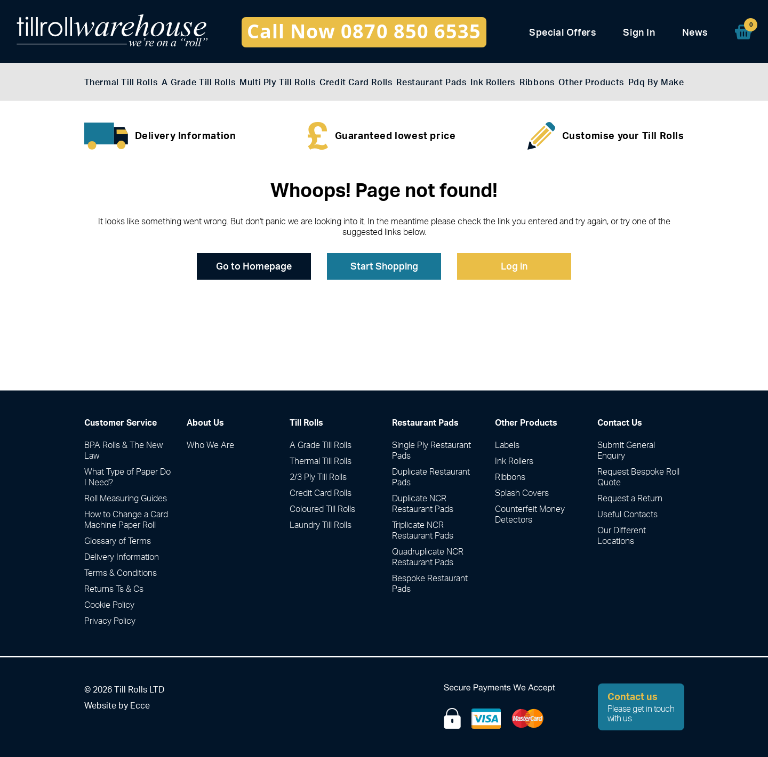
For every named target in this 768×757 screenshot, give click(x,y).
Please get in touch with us (641, 706)
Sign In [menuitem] (639, 32)
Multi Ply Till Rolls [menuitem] (277, 82)
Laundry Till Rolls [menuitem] (320, 524)
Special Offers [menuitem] (562, 32)
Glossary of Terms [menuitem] (117, 540)
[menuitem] (743, 31)
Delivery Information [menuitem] (121, 556)
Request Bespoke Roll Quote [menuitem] (638, 476)
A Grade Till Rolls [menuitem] (198, 82)
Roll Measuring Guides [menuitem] (125, 498)
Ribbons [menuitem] (536, 82)
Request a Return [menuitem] (629, 498)
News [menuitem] (695, 32)
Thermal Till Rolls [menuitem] (121, 82)
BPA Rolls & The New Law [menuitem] (123, 450)
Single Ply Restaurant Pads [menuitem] (431, 450)
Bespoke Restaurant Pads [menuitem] (430, 583)
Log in (514, 266)
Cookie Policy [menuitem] (109, 604)
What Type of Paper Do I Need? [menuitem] (127, 476)
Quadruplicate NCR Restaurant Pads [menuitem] (427, 556)
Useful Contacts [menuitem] (627, 514)
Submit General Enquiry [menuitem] (626, 450)
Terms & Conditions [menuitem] (120, 572)
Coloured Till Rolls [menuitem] (322, 508)
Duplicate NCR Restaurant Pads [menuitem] (422, 503)
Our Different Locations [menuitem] (621, 535)
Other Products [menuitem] (590, 82)
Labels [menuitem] (507, 444)
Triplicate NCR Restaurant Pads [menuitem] (422, 530)
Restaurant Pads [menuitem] (431, 82)
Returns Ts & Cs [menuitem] (113, 588)
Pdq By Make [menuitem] (656, 82)
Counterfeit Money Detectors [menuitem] (530, 514)
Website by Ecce (117, 705)
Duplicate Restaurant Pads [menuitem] (431, 476)
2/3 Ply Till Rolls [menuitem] (318, 476)
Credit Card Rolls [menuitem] (355, 82)
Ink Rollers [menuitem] (492, 82)
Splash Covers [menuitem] (522, 492)
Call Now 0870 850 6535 (364, 31)
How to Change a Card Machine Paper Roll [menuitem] (126, 519)
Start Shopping (384, 266)
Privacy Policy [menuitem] (109, 620)
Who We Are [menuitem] (210, 444)
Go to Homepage (254, 266)
